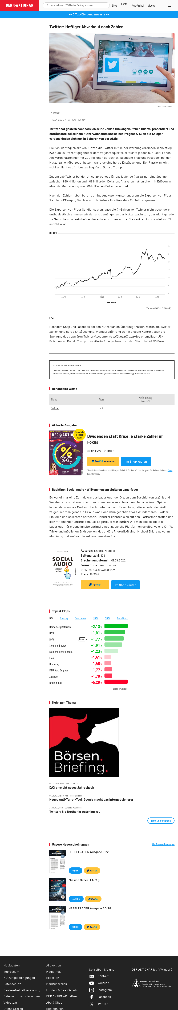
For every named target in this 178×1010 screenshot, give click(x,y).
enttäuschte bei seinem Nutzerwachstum (78, 134)
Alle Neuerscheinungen (163, 844)
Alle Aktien (53, 965)
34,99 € (76, 898)
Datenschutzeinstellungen (21, 996)
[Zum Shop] (114, 5)
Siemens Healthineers (60, 652)
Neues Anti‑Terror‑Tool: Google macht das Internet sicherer (91, 799)
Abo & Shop (54, 1002)
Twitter (56, 112)
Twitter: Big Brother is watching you (74, 811)
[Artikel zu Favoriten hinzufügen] (170, 119)
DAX (51, 618)
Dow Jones (80, 618)
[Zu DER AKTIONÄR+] (137, 5)
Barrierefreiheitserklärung (21, 990)
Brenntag (54, 664)
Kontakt (99, 976)
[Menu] (169, 5)
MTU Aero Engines (58, 670)
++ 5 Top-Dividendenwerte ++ (89, 14)
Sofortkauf (103, 461)
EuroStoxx (122, 618)
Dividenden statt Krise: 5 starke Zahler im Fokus (125, 439)
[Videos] (151, 5)
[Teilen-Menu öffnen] (154, 119)
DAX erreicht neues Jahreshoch (71, 787)
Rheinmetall (55, 682)
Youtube (99, 983)
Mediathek (53, 971)
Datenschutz (12, 984)
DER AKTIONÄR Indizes (62, 996)
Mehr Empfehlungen (161, 820)
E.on (51, 658)
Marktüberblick (56, 984)
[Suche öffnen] (47, 5)
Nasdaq (64, 618)
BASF (51, 633)
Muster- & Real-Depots (62, 990)
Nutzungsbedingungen (19, 977)
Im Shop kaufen (136, 461)
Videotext (10, 1002)
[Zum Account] (124, 4)
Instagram (100, 990)
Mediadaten (11, 965)
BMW (51, 639)
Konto (170, 470)
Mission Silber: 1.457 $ (84, 880)
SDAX (107, 618)
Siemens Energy (57, 645)
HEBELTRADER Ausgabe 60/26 (90, 908)
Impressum (11, 971)
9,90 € (75, 870)
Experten (52, 977)
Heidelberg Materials (60, 627)
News (82, 639)
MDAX (95, 618)
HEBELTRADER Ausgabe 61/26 (89, 852)
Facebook (100, 997)
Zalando (53, 676)
